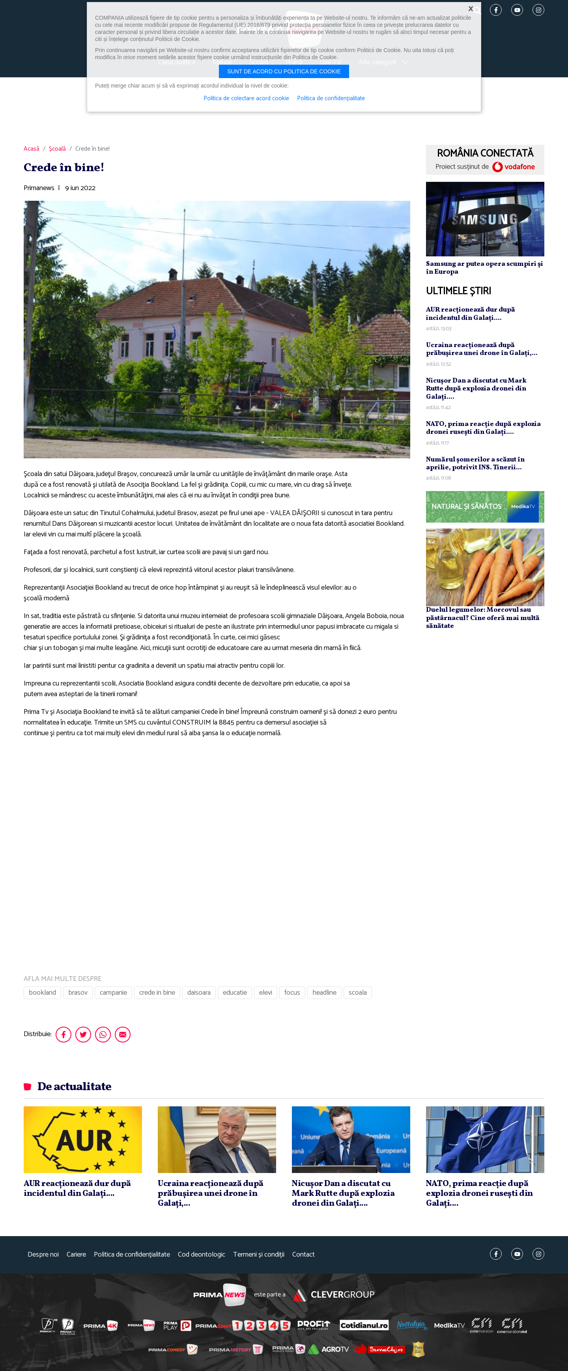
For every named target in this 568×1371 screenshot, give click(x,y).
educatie (235, 993)
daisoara (199, 993)
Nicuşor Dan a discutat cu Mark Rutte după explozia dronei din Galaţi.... (476, 389)
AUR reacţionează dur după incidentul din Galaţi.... (470, 313)
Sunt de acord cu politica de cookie (284, 71)
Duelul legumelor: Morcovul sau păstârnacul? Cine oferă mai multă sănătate (483, 618)
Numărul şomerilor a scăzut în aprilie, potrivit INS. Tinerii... (475, 463)
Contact (303, 1255)
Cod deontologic (201, 1255)
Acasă (31, 149)
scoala (358, 993)
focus (292, 993)
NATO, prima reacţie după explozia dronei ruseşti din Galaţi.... (483, 428)
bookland (42, 993)
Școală (57, 149)
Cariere (76, 1255)
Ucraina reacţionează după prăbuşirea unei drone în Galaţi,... (482, 349)
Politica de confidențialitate (132, 1255)
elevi (265, 993)
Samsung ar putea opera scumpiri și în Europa (484, 268)
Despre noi (43, 1255)
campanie (113, 993)
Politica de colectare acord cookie (246, 98)
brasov (78, 993)
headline (324, 993)
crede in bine (157, 993)
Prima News (220, 1295)
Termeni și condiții (258, 1255)
